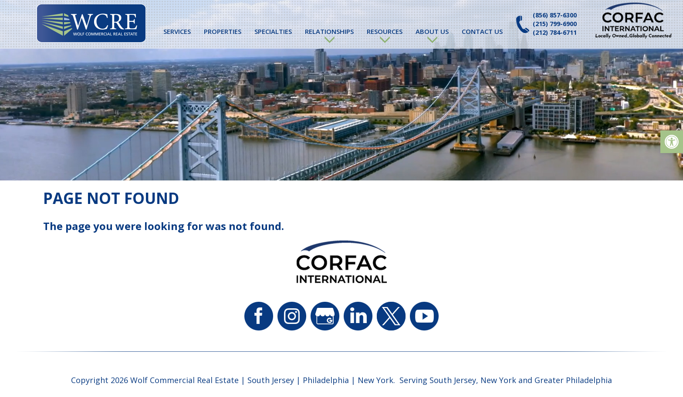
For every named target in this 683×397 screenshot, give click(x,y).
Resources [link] (384, 31)
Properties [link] (222, 31)
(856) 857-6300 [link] (555, 15)
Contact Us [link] (482, 31)
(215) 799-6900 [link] (555, 24)
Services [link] (177, 31)
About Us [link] (432, 31)
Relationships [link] (329, 31)
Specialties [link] (273, 31)
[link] (671, 141)
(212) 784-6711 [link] (555, 32)
